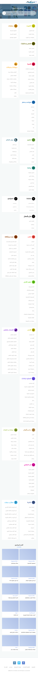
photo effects (31, 203)
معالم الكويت (31, 34)
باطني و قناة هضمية (29, 252)
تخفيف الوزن (13, 255)
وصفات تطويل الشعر (12, 366)
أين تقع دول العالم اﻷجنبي (10, 507)
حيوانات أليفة (13, 82)
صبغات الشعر (13, 348)
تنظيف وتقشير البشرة (29, 397)
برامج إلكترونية (31, 514)
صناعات (32, 225)
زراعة (33, 311)
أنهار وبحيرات (31, 287)
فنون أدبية (31, 362)
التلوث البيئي (31, 294)
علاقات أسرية (31, 86)
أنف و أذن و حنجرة (30, 245)
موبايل (32, 538)
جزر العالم (14, 145)
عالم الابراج (32, 83)
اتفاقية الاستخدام (26, 667)
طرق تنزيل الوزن (13, 262)
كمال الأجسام (31, 186)
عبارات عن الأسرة (12, 452)
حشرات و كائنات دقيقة (11, 79)
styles (15, 210)
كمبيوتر (32, 528)
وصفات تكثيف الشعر (12, 369)
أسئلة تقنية (31, 507)
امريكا (33, 121)
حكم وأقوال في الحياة (29, 452)
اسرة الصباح (31, 31)
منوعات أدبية (31, 372)
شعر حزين (32, 345)
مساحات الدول (13, 155)
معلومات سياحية (30, 131)
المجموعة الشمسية (30, 297)
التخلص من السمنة (12, 245)
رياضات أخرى (31, 176)
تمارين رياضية (31, 173)
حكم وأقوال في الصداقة (29, 455)
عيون (33, 262)
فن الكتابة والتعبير (30, 359)
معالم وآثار (14, 158)
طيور (15, 93)
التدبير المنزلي (31, 72)
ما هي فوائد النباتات (12, 538)
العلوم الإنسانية (30, 145)
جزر (33, 127)
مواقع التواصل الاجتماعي (29, 535)
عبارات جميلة (13, 441)
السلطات (32, 490)
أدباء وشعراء (31, 335)
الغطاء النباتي (13, 75)
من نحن (10, 667)
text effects (31, 210)
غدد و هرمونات (31, 266)
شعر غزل (32, 352)
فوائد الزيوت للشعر (12, 355)
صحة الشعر (14, 352)
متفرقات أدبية (31, 369)
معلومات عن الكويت (30, 37)
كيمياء (32, 162)
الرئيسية (33, 667)
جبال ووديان (31, 307)
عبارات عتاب (13, 448)
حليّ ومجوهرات (31, 411)
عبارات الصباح (13, 435)
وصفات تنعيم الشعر (12, 372)
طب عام (32, 255)
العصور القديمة (13, 34)
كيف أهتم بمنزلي (12, 535)
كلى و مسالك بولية (30, 269)
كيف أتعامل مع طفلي (11, 521)
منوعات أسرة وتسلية (29, 93)
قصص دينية (31, 48)
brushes (14, 203)
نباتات (15, 96)
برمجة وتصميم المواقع (29, 517)
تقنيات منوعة (31, 524)
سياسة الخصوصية (17, 667)
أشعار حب (32, 338)
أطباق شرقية (31, 483)
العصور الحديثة (13, 31)
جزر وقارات (14, 151)
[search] (4, 13)
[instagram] (14, 662)
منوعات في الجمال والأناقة (28, 418)
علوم (33, 155)
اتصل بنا (6, 667)
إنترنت (32, 511)
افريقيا (32, 114)
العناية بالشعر (13, 335)
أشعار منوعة (31, 342)
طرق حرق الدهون (12, 266)
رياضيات (32, 148)
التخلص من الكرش (12, 248)
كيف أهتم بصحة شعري (11, 531)
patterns (14, 207)
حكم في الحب (31, 445)
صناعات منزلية (31, 79)
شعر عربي (32, 348)
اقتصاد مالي (31, 221)
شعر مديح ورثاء (31, 355)
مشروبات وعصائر (30, 493)
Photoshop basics (30, 207)
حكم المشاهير (31, 441)
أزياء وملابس (31, 383)
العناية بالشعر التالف (12, 338)
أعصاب (32, 242)
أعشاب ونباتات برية (12, 72)
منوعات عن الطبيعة (30, 321)
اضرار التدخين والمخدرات (11, 242)
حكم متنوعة (31, 448)
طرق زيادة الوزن (13, 269)
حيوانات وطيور (13, 89)
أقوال (33, 435)
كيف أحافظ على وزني (11, 272)
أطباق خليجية (31, 473)
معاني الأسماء (31, 89)
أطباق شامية (31, 480)
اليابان (32, 117)
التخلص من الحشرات (30, 69)
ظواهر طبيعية (31, 318)
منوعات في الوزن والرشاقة (10, 276)
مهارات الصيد (31, 190)
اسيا (33, 110)
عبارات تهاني (13, 438)
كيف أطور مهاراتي (12, 524)
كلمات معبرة (13, 459)
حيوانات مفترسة (12, 86)
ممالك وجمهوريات (12, 162)
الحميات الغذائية (12, 252)
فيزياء (33, 158)
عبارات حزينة (13, 445)
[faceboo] (23, 662)
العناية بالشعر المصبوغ (11, 342)
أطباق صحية (31, 487)
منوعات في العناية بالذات (28, 421)
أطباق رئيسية (31, 476)
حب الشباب (31, 404)
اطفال (33, 248)
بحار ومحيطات (31, 300)
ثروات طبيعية (31, 304)
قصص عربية (31, 55)
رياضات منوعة (31, 179)
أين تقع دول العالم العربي (11, 511)
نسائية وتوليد (31, 276)
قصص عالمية (31, 52)
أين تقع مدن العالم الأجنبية (10, 514)
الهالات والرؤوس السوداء (29, 387)
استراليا (32, 107)
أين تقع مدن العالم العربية (10, 517)
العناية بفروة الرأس (12, 345)
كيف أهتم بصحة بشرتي (11, 528)
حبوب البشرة (31, 407)
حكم (33, 438)
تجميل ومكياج (31, 390)
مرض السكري (31, 272)
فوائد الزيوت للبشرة (30, 414)
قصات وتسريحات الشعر (11, 359)
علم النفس (31, 151)
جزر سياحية (14, 148)
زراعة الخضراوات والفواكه (29, 314)
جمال (33, 400)
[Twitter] (19, 662)
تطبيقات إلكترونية (30, 521)
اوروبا (33, 124)
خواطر (33, 459)
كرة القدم (32, 183)
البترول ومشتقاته (30, 290)
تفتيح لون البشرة (30, 394)
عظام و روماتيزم (30, 259)
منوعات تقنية (31, 531)
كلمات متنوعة (13, 455)
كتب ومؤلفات (31, 366)
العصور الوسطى (13, 37)
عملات (32, 228)
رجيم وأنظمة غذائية (12, 259)
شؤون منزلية (31, 76)
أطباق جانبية (31, 469)
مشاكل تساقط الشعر (12, 362)
